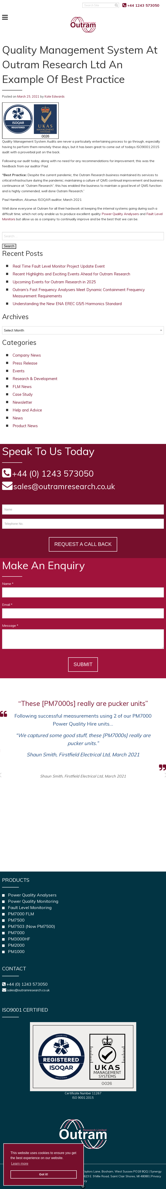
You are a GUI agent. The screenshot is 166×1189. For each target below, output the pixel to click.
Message (10, 625)
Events (19, 371)
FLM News (22, 386)
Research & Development (35, 378)
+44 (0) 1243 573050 (27, 984)
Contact (14, 968)
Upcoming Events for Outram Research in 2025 (54, 282)
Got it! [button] (43, 1174)
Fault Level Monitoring (30, 907)
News (18, 418)
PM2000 (16, 945)
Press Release (25, 363)
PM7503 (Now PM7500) (31, 926)
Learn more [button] (19, 1163)
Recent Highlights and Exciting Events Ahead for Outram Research (71, 274)
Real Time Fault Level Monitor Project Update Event (59, 266)
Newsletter (22, 402)
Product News (25, 425)
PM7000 (16, 932)
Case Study (23, 394)
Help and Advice (27, 410)
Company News (27, 355)
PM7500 (16, 920)
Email (7, 604)
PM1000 (16, 951)
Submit (83, 664)
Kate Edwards (55, 96)
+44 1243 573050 (143, 5)
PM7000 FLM (21, 913)
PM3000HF (19, 938)
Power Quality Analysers (120, 214)
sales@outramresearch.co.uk (64, 486)
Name (7, 584)
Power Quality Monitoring (33, 901)
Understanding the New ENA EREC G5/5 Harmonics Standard (67, 303)
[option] (83, 738)
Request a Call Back (83, 544)
